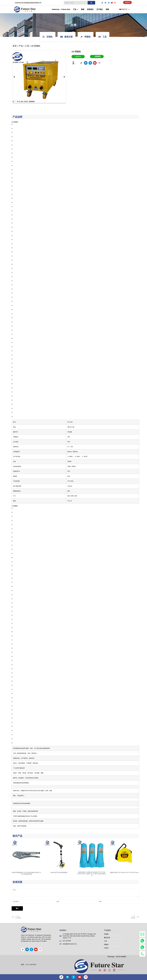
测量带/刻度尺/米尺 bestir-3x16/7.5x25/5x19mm (124, 872)
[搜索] (91, 2)
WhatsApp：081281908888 (116, 957)
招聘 (107, 9)
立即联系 (97, 56)
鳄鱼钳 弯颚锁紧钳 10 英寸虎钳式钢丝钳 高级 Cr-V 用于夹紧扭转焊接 (26, 873)
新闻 (82, 9)
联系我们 (90, 9)
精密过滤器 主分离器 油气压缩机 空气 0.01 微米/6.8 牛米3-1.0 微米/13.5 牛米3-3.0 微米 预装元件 (91, 873)
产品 (75, 9)
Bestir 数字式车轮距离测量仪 (59, 872)
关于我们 (99, 9)
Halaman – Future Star (61, 9)
